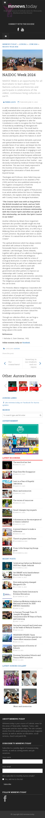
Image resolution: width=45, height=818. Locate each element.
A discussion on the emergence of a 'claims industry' (27, 520)
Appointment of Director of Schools (24, 647)
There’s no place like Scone (24, 538)
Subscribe (7, 784)
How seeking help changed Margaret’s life (24, 583)
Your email (6, 766)
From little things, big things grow (25, 549)
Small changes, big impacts (25, 510)
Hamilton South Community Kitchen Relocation (25, 593)
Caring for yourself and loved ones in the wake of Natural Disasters (27, 626)
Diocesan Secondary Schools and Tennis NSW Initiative (27, 656)
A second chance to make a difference (24, 530)
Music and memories (22, 491)
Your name (6, 757)
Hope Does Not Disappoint (24, 472)
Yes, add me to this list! (14, 779)
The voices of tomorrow (23, 500)
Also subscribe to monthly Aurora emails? (18, 776)
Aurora (17, 348)
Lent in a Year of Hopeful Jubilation (23, 482)
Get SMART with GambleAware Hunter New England (26, 573)
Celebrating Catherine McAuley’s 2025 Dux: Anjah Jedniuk (27, 564)
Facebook (26, 342)
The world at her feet (22, 462)
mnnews (22, 6)
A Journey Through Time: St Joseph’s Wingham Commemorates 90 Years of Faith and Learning (27, 615)
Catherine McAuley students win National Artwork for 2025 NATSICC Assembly (27, 603)
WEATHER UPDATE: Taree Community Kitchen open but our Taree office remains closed (27, 637)
